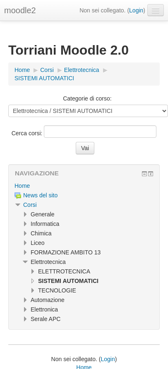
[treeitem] (84, 186)
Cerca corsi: (28, 133)
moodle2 (20, 10)
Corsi (30, 204)
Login (136, 10)
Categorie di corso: (87, 98)
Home (22, 185)
